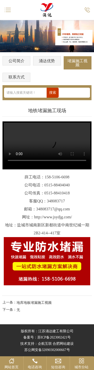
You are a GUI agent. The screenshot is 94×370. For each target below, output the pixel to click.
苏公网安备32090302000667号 (47, 350)
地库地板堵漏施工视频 (34, 303)
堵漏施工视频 (77, 63)
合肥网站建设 (63, 344)
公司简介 (17, 61)
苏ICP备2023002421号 (54, 337)
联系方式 (17, 77)
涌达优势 (47, 61)
